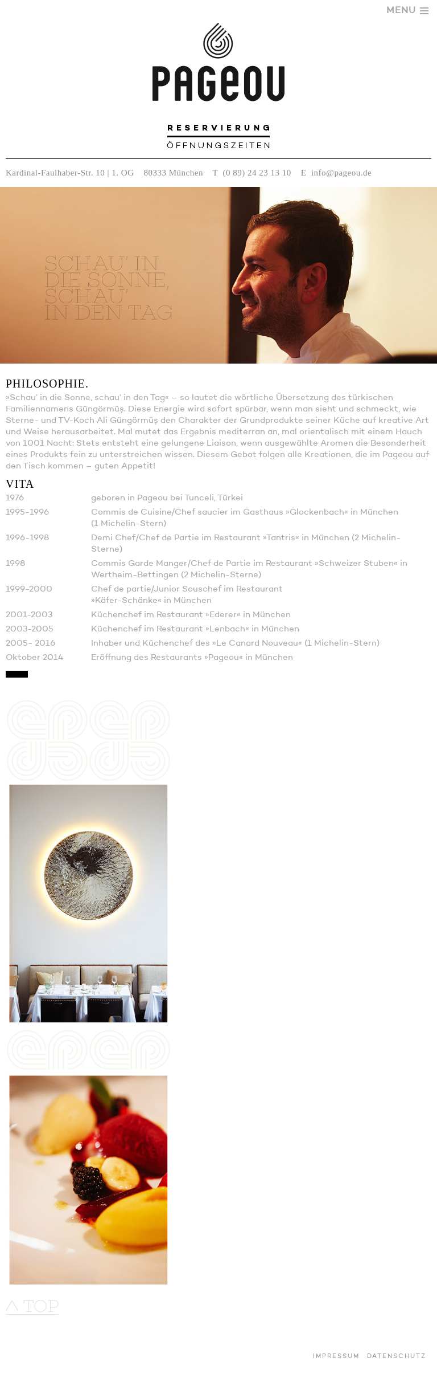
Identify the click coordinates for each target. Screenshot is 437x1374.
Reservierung (218, 128)
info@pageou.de (341, 172)
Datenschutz (396, 1356)
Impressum (336, 1356)
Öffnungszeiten (218, 143)
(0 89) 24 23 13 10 (257, 172)
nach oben (32, 1307)
